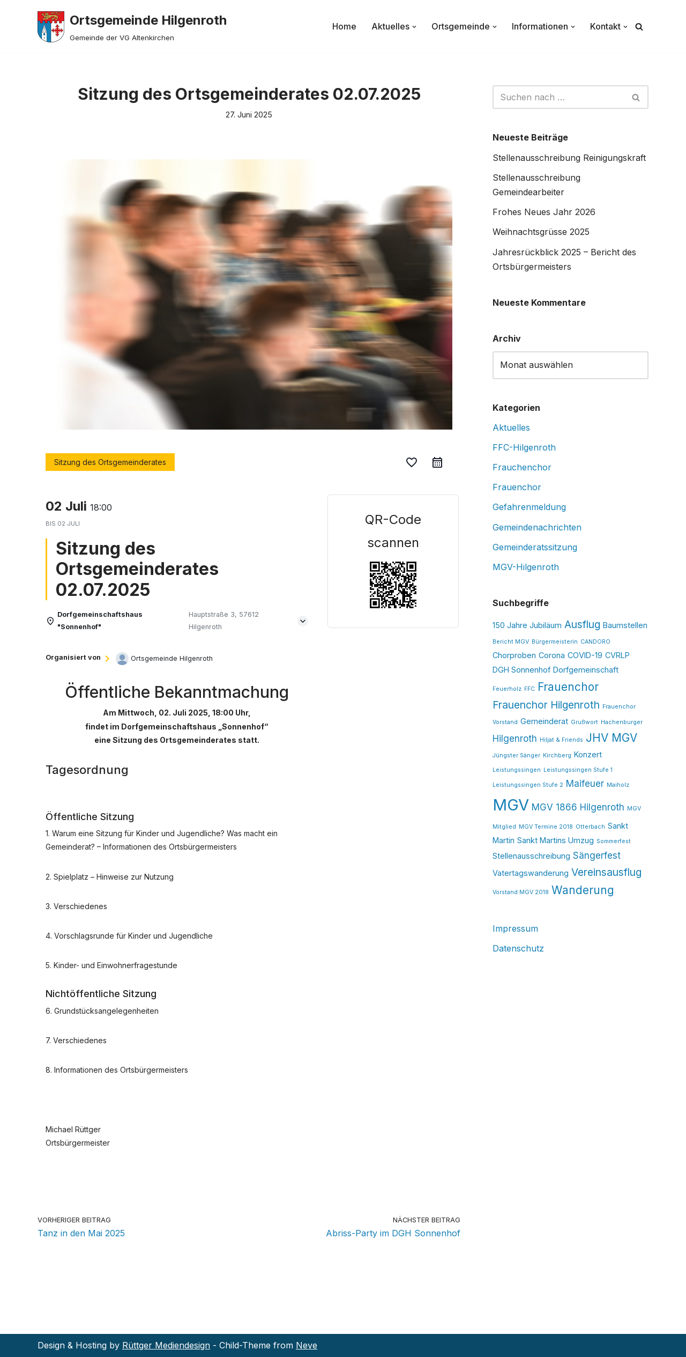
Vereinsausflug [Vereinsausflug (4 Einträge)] (606, 872)
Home (344, 26)
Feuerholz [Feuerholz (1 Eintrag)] (507, 688)
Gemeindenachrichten (537, 527)
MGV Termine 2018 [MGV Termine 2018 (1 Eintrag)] (546, 826)
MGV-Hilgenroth (526, 567)
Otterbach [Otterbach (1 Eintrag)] (590, 826)
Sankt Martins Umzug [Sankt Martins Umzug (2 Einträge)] (555, 840)
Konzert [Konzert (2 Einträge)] (588, 754)
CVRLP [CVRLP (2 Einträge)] (617, 655)
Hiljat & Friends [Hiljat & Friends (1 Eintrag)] (561, 739)
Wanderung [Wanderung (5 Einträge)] (582, 890)
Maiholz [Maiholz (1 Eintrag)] (618, 784)
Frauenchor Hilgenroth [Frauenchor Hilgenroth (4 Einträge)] (546, 704)
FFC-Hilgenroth (524, 447)
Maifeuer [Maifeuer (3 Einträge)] (585, 783)
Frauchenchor (522, 467)
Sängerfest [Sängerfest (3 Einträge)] (597, 855)
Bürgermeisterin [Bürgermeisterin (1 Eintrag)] (555, 641)
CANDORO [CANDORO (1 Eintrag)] (595, 641)
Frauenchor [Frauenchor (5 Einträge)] (568, 687)
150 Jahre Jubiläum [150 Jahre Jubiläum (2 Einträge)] (527, 625)
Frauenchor (517, 487)
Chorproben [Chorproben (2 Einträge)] (514, 655)
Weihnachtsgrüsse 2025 (541, 231)
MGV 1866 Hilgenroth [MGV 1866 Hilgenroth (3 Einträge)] (578, 807)
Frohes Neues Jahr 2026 (544, 211)
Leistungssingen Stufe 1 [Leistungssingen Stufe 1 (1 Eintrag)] (578, 769)
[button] (414, 27)
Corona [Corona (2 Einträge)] (552, 655)
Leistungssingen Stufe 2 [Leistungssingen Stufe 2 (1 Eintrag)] (528, 784)
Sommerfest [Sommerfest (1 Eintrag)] (613, 841)
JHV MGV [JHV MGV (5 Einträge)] (611, 737)
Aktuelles (511, 427)
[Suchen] (639, 27)
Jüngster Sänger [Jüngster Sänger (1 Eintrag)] (516, 755)
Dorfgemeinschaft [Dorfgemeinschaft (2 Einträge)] (585, 669)
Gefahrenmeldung (529, 507)
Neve (306, 1345)
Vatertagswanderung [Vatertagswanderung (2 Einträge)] (531, 872)
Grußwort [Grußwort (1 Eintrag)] (584, 722)
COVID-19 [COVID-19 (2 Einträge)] (585, 655)
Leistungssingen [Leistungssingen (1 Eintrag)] (517, 769)
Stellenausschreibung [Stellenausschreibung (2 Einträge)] (531, 855)
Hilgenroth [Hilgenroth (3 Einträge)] (515, 738)
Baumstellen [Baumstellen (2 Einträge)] (625, 625)
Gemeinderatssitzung (535, 547)
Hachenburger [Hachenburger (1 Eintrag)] (622, 722)
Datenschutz (518, 948)
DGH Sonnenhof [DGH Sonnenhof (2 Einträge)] (521, 669)
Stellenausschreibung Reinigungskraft (569, 157)
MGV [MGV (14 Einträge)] (511, 804)
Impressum (515, 928)
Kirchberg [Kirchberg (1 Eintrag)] (557, 755)
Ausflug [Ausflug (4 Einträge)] (582, 624)
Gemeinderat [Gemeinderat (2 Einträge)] (544, 721)
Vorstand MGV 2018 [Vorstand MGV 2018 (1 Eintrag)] (521, 892)
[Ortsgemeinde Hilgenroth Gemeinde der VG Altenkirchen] (132, 26)
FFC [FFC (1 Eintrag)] (529, 688)
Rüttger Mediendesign (166, 1345)
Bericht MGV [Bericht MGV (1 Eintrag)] (511, 641)
